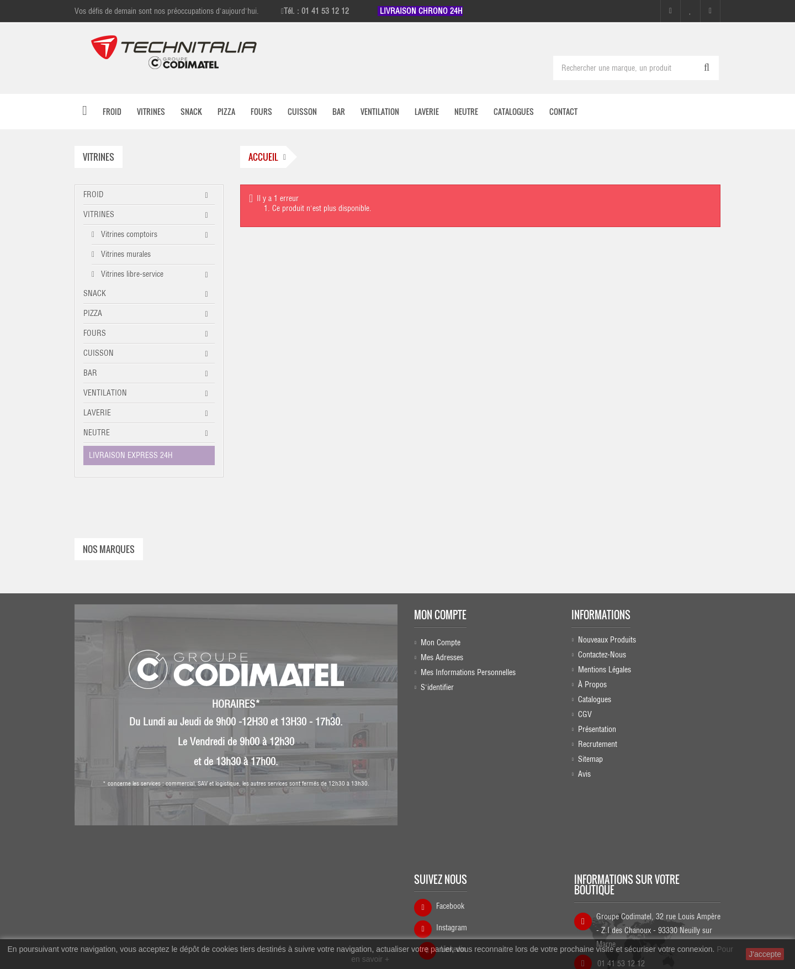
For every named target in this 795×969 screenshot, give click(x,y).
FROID (93, 194)
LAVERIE (97, 413)
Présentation (597, 729)
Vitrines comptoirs (128, 234)
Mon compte (440, 611)
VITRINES (98, 214)
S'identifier (437, 684)
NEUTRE (96, 433)
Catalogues (594, 699)
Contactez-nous (602, 654)
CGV (585, 714)
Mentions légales (604, 669)
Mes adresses (442, 654)
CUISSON (98, 353)
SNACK (94, 293)
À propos (592, 684)
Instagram (451, 863)
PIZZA (92, 313)
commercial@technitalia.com (651, 916)
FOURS (94, 333)
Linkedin (453, 885)
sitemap (590, 758)
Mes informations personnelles (468, 669)
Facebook (450, 842)
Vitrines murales (125, 254)
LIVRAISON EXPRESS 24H (131, 455)
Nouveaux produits (607, 639)
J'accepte (765, 954)
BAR (90, 373)
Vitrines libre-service (131, 274)
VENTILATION (105, 393)
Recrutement (597, 744)
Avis (584, 773)
